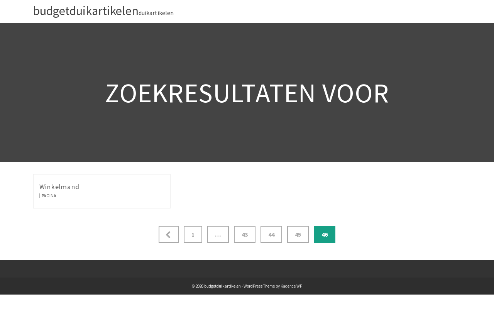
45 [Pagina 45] (298, 234)
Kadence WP (291, 286)
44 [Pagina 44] (271, 234)
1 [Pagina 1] (193, 234)
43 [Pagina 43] (245, 234)
